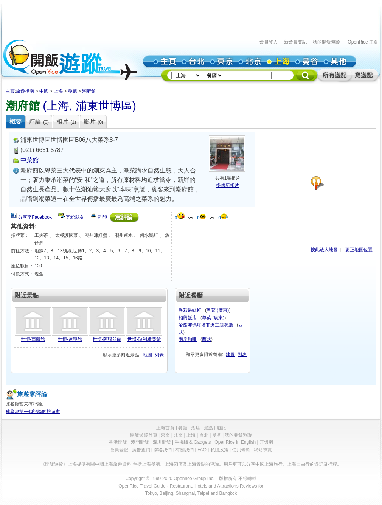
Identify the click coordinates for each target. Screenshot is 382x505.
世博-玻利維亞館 (144, 339)
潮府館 (89, 91)
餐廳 (72, 91)
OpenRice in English (235, 442)
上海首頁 (165, 427)
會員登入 (268, 42)
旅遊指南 (25, 91)
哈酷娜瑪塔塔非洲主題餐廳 (206, 325)
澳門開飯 (140, 442)
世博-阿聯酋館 (107, 339)
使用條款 (241, 449)
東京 (165, 435)
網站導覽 (263, 449)
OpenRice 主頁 (363, 42)
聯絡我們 (163, 449)
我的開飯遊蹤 (326, 42)
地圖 (147, 354)
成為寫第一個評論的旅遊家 (33, 411)
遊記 (221, 427)
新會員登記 (295, 42)
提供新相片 (227, 185)
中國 (43, 91)
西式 (206, 339)
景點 (208, 427)
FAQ (202, 449)
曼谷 (216, 435)
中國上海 (104, 464)
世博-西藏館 (33, 339)
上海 (58, 91)
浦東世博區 (104, 105)
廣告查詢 (141, 449)
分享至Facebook (35, 217)
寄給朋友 (75, 217)
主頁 (10, 91)
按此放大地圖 (324, 249)
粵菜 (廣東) (218, 310)
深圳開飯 (162, 442)
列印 (102, 217)
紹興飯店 (188, 317)
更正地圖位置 (359, 249)
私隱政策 (219, 449)
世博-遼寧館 (70, 339)
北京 (178, 435)
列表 (159, 354)
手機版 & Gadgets (193, 442)
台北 (203, 435)
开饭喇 (266, 442)
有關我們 (184, 449)
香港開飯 (118, 442)
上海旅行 (273, 464)
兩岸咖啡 (188, 339)
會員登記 (119, 449)
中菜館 (29, 160)
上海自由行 (298, 464)
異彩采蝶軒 (190, 310)
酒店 (195, 427)
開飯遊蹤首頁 (143, 435)
